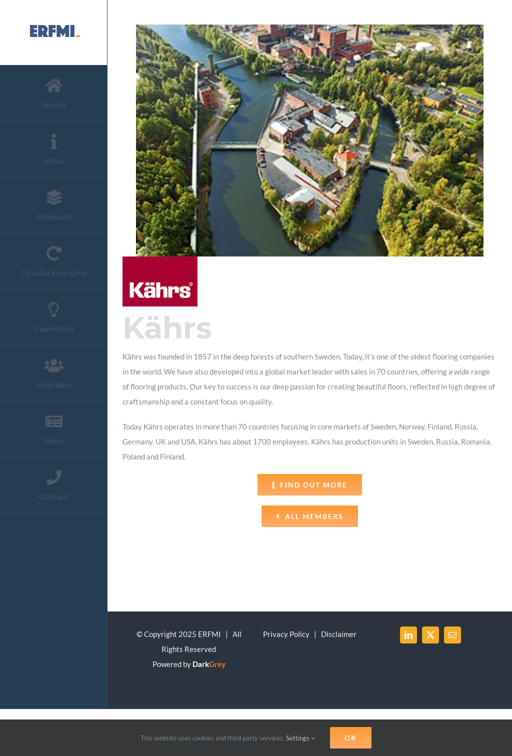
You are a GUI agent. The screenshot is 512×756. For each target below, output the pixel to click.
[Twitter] (430, 635)
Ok (350, 738)
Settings (300, 738)
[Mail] (452, 635)
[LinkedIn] (408, 635)
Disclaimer (338, 634)
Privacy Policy (286, 634)
